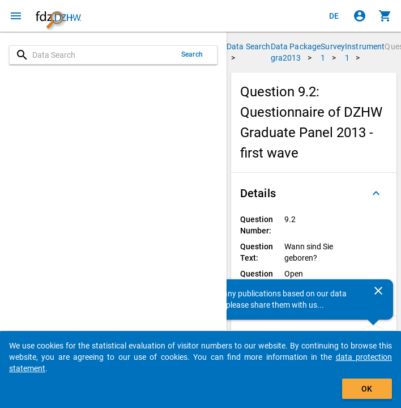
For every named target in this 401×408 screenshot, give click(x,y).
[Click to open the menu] (16, 16)
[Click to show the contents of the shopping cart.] (385, 16)
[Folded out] (376, 193)
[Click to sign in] (359, 16)
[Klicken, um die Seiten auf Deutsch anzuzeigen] (334, 16)
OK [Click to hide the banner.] (366, 388)
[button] (313, 193)
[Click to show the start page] (58, 16)
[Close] (378, 290)
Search (192, 54)
